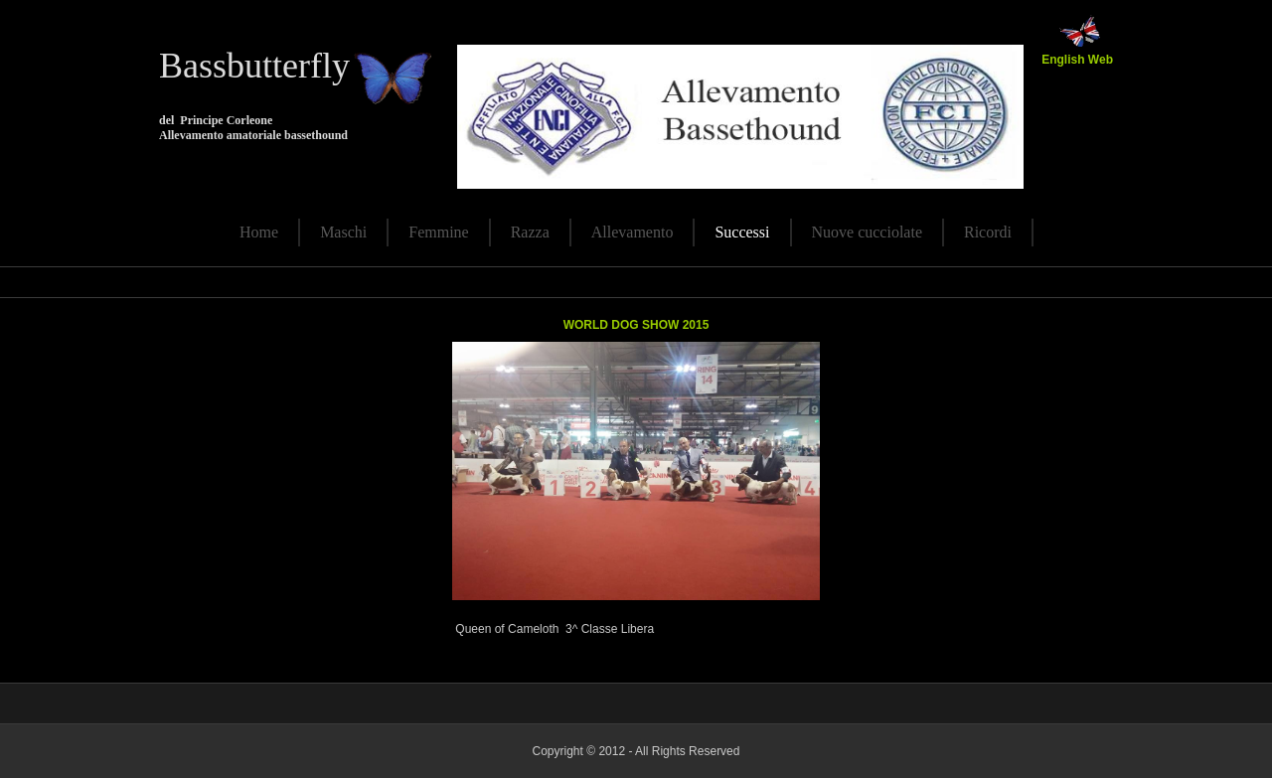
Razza (530, 232)
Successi (742, 232)
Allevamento (632, 232)
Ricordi (988, 232)
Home (258, 232)
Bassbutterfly (254, 65)
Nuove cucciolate (867, 232)
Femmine (438, 232)
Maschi (343, 232)
